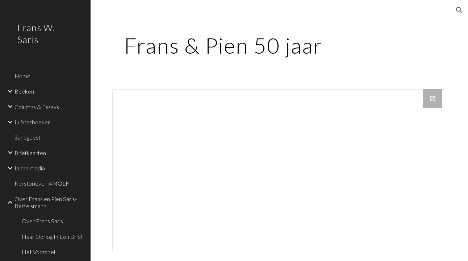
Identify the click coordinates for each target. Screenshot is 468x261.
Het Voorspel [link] (38, 251)
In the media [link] (29, 168)
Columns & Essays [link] (36, 106)
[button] (459, 10)
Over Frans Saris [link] (42, 221)
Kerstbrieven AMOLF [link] (41, 183)
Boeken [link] (24, 91)
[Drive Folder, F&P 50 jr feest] (279, 170)
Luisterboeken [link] (32, 122)
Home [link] (22, 75)
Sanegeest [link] (27, 137)
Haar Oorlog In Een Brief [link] (52, 236)
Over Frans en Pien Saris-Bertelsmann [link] (45, 202)
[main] (223, 45)
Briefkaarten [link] (30, 152)
